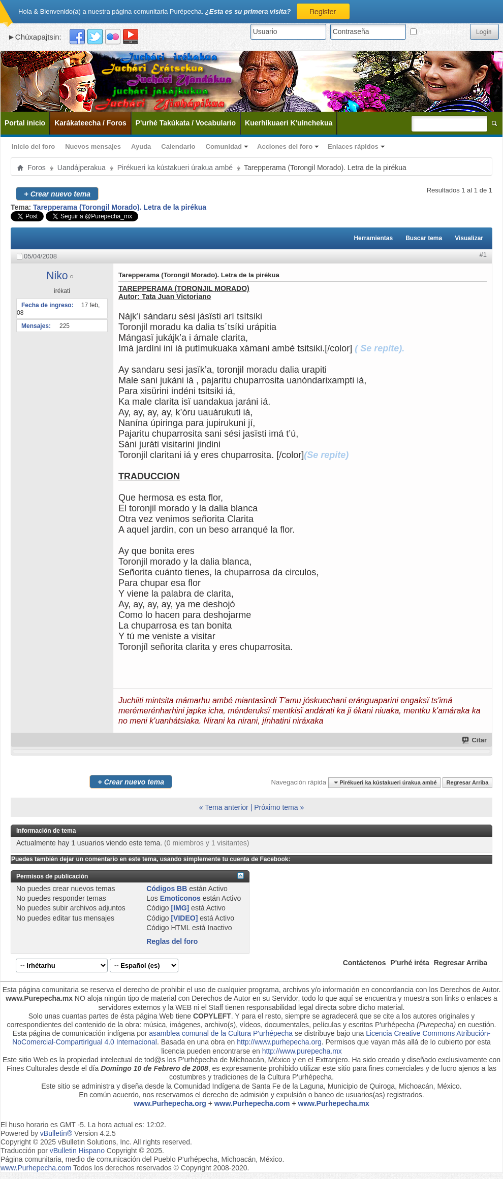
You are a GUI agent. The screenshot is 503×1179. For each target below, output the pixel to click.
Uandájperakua (81, 167)
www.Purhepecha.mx (333, 1103)
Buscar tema (423, 238)
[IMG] (180, 908)
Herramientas (373, 238)
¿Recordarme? (438, 31)
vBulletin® (56, 1133)
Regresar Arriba (468, 782)
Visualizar (469, 238)
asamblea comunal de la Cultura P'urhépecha (221, 1033)
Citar (475, 740)
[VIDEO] (184, 918)
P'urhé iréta (409, 963)
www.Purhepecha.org (170, 1103)
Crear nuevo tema (57, 193)
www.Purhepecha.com (252, 1103)
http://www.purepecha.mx (302, 1051)
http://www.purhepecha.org (279, 1042)
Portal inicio (25, 123)
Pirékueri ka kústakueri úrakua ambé (175, 167)
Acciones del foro (284, 146)
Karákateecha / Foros (90, 123)
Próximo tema (276, 807)
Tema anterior (226, 807)
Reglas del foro (172, 941)
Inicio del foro (33, 146)
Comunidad (224, 146)
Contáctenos (364, 963)
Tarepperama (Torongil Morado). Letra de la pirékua (119, 207)
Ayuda (141, 146)
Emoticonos (180, 898)
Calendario (178, 146)
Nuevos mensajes (93, 146)
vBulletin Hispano (77, 1151)
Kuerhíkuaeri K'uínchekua (288, 123)
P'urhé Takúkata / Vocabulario (186, 123)
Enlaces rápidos (353, 146)
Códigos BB (166, 889)
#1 (483, 254)
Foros (36, 167)
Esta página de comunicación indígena (74, 1033)
